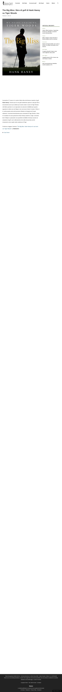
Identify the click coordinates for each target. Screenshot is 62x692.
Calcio (47, 3)
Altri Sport (41, 3)
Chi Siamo (23, 689)
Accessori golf (32, 3)
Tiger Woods (7, 132)
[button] (58, 3)
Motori (53, 3)
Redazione (28, 689)
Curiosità (17, 3)
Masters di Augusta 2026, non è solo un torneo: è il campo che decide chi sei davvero (50, 45)
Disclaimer (39, 689)
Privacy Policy (33, 689)
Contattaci (39, 682)
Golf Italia (24, 3)
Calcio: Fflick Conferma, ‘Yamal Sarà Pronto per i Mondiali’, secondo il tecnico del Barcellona (50, 32)
